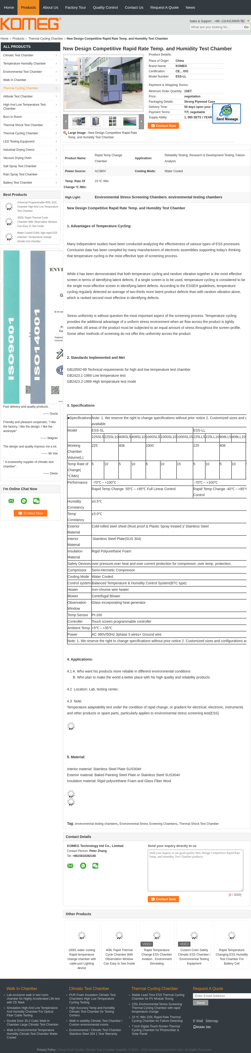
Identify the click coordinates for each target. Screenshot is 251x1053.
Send (200, 1003)
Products (28, 7)
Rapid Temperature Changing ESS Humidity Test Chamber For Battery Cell (232, 956)
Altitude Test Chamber (18, 96)
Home (9, 7)
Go (246, 27)
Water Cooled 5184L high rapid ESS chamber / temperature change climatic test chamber (37, 237)
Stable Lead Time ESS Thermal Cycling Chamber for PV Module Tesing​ (158, 996)
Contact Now (166, 126)
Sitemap (211, 1021)
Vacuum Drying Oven (17, 158)
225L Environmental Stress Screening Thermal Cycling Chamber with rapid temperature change (157, 1007)
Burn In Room (12, 117)
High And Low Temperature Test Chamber (24, 106)
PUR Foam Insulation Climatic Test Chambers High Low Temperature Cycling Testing (92, 998)
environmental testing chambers (96, 824)
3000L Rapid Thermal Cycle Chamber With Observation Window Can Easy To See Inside (37, 221)
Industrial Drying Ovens (18, 149)
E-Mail (198, 1021)
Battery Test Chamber (17, 182)
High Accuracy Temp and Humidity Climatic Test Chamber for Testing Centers (92, 1011)
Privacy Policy (46, 1050)
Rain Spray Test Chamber (20, 174)
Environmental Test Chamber (22, 72)
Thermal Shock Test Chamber (23, 125)
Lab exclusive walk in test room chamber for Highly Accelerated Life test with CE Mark (33, 998)
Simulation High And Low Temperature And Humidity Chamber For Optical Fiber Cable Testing (32, 1011)
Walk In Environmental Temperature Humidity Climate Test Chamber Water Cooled (32, 1033)
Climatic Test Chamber (18, 55)
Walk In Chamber (14, 80)
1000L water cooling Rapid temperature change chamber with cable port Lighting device (82, 959)
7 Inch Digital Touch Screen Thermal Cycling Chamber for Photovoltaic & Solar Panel (156, 1030)
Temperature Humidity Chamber (24, 63)
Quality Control (105, 7)
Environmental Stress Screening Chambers (148, 824)
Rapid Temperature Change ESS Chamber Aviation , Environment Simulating (157, 956)
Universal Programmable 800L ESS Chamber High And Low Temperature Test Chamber (37, 206)
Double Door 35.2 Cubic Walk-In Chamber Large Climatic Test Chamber (32, 1022)
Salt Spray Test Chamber (19, 166)
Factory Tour (75, 7)
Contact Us (134, 7)
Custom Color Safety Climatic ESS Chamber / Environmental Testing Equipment (194, 956)
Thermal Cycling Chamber (45, 38)
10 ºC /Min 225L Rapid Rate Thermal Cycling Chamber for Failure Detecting (157, 1019)
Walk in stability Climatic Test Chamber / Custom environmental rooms (95, 1022)
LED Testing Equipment (18, 141)
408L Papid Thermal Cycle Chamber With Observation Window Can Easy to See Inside (119, 956)
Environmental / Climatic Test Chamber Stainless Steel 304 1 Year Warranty (95, 1032)
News (190, 7)
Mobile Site (202, 1027)
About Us (50, 7)
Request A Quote (164, 7)
